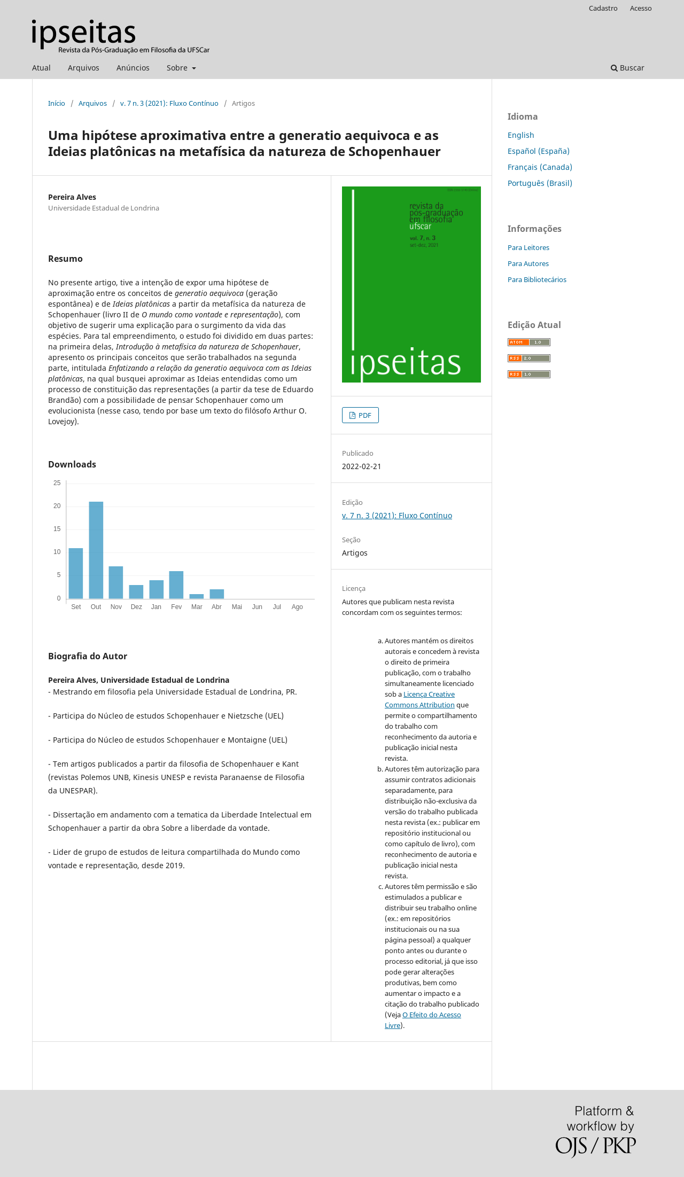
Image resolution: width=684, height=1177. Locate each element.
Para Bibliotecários (537, 279)
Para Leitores (528, 247)
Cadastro (603, 8)
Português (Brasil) (540, 183)
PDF (364, 415)
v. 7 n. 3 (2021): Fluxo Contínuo (169, 103)
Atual (41, 68)
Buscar (627, 68)
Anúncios (133, 68)
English (521, 135)
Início (56, 103)
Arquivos (83, 68)
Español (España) (539, 151)
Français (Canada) (540, 167)
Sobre (178, 68)
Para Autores (528, 263)
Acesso (641, 8)
